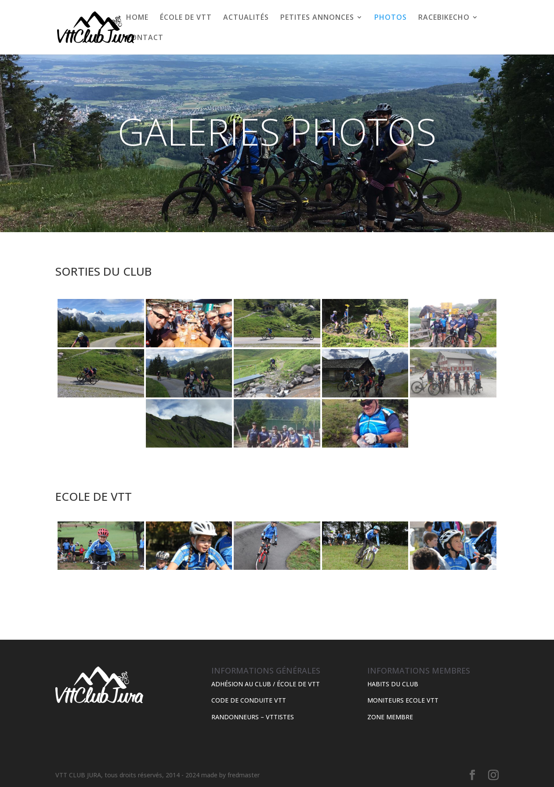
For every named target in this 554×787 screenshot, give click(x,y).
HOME (137, 18)
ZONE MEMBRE (390, 717)
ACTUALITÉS (246, 18)
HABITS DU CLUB (392, 684)
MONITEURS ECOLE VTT (402, 700)
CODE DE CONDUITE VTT (248, 700)
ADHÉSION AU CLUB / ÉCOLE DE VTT (265, 684)
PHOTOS (390, 18)
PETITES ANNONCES (317, 18)
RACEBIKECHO (444, 18)
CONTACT (144, 38)
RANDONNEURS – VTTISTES (252, 717)
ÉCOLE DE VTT (186, 18)
